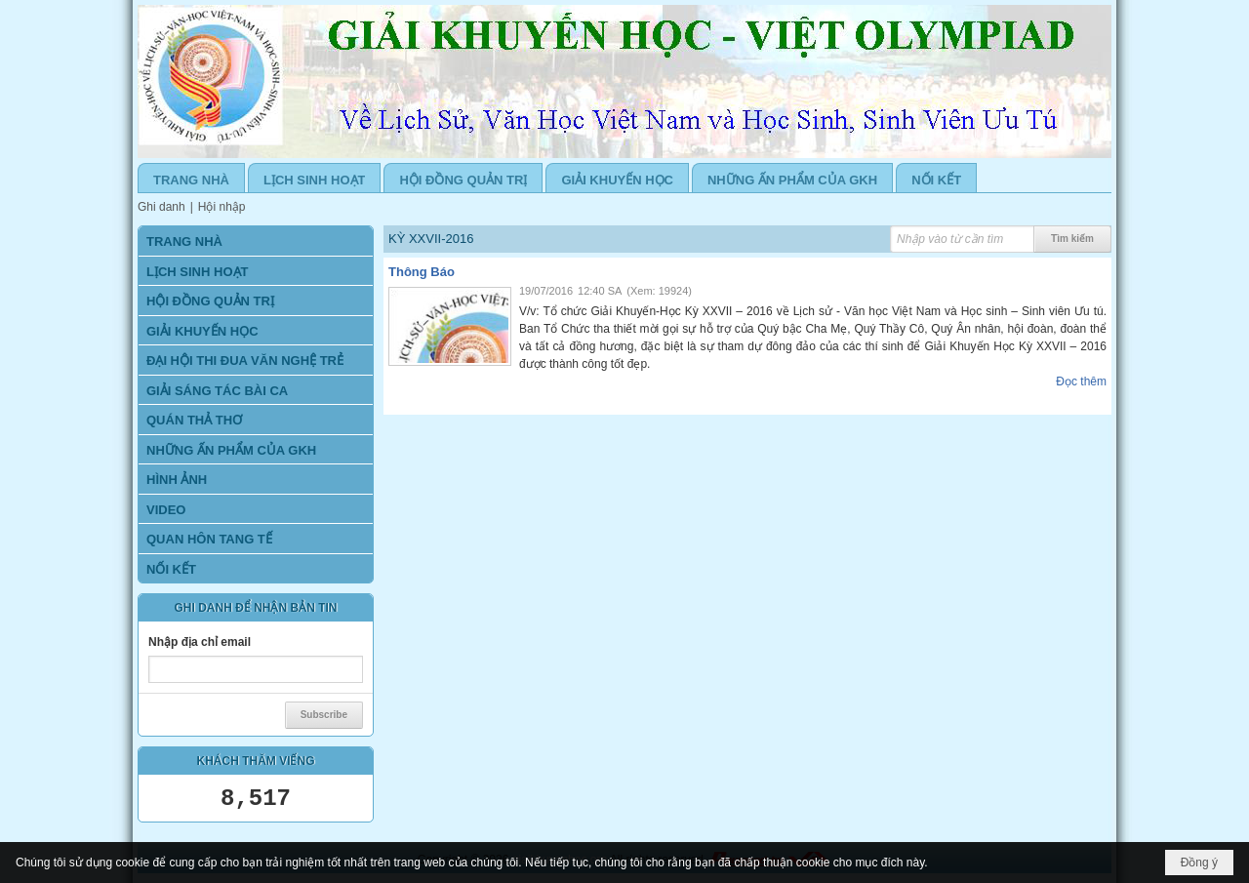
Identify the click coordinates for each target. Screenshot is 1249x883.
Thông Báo (421, 271)
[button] (256, 330)
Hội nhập (222, 207)
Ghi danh (161, 207)
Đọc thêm (1081, 381)
